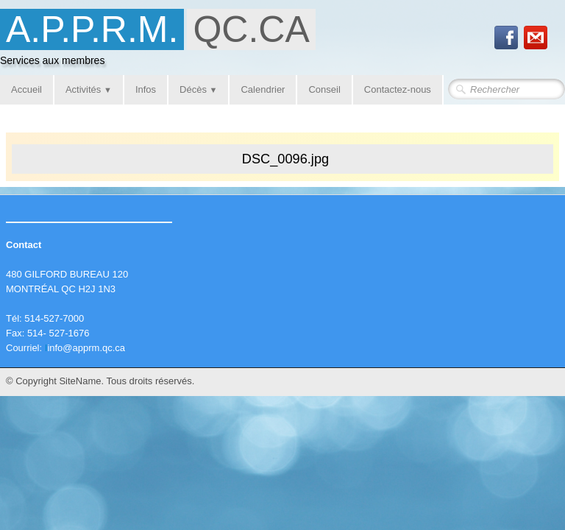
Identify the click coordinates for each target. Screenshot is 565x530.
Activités (88, 89)
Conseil (324, 89)
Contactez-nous (397, 89)
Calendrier (263, 89)
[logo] (163, 41)
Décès (198, 89)
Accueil (26, 89)
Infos (145, 89)
